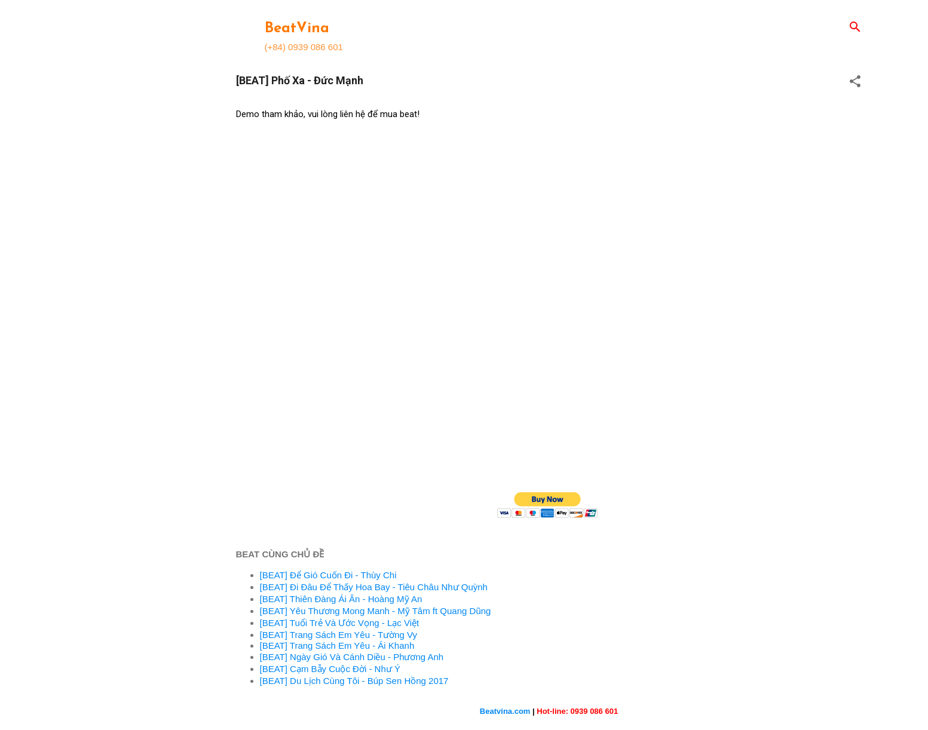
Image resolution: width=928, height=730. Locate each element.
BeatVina (297, 29)
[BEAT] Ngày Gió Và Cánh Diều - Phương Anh (352, 657)
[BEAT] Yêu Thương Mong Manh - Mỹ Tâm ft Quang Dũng (375, 611)
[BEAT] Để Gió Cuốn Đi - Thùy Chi (328, 575)
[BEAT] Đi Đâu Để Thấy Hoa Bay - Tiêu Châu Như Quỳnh (374, 587)
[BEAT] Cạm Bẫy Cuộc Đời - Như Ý (330, 669)
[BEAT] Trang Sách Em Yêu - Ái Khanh (337, 645)
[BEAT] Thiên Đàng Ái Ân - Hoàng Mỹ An (341, 599)
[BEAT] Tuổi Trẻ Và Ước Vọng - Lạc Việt (339, 623)
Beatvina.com (505, 711)
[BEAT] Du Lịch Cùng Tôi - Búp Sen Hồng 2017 (354, 681)
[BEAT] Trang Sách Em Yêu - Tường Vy (339, 635)
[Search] (855, 27)
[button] (855, 82)
